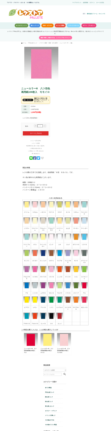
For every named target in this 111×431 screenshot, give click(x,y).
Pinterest (11, 123)
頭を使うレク (13, 78)
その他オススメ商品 (14, 106)
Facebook (23, 123)
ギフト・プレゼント (89, 25)
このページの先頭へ (94, 427)
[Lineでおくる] (83, 121)
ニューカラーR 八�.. (78, 43)
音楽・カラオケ (47, 25)
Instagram (11, 118)
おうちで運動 (60, 25)
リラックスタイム (73, 25)
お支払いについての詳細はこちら (18, 407)
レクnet (10, 128)
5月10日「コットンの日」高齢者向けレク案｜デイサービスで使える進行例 (19, 140)
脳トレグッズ (35, 25)
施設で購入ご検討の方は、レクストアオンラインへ (55, 37)
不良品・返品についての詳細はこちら (90, 375)
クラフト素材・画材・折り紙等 (61, 43)
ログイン (92, 2)
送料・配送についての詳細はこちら (54, 418)
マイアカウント (76, 2)
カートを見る (100, 2)
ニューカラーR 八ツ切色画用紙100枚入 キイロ (59, 311)
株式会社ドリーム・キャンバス (96, 13)
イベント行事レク (14, 97)
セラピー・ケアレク (14, 92)
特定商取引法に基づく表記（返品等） (87, 107)
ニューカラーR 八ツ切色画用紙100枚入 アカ (42, 311)
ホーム (36, 43)
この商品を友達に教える (87, 110)
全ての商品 (12, 69)
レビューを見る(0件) (87, 102)
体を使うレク (13, 83)
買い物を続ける (87, 115)
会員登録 (85, 2)
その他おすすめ (13, 101)
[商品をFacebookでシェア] (86, 121)
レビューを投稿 (87, 104)
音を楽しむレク (13, 88)
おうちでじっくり (21, 25)
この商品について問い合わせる (87, 112)
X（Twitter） (24, 118)
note (21, 128)
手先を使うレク (45, 43)
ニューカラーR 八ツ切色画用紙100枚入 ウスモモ (75, 311)
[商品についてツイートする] (90, 121)
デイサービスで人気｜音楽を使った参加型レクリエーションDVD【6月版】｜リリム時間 (19, 146)
